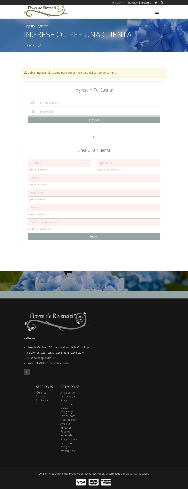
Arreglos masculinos (67, 449)
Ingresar (133, 2)
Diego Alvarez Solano (137, 473)
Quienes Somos (41, 394)
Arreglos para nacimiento (68, 441)
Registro (146, 2)
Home (27, 45)
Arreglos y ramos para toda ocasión (68, 416)
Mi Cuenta (118, 2)
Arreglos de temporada (67, 394)
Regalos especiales (67, 433)
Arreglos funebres (66, 425)
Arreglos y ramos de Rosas (66, 404)
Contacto (42, 400)
